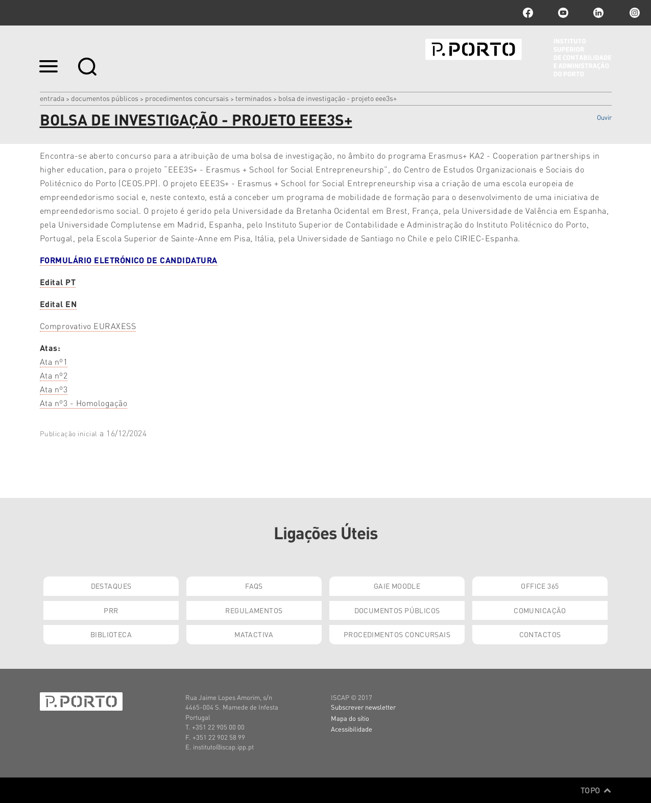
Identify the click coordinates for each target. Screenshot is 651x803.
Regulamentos (253, 610)
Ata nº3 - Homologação (84, 402)
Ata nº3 (54, 389)
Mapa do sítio (350, 718)
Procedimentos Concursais (187, 98)
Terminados (253, 98)
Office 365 (540, 585)
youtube (563, 13)
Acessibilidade (351, 728)
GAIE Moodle (397, 585)
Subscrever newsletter (363, 706)
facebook (528, 13)
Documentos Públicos (104, 98)
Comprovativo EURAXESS (88, 325)
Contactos (540, 634)
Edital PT (58, 282)
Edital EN (58, 303)
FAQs (254, 585)
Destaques (111, 585)
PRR (111, 610)
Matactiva (254, 634)
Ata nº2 (54, 375)
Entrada (52, 98)
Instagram (634, 13)
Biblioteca (111, 634)
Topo (596, 790)
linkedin (598, 13)
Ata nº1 (54, 361)
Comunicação (540, 610)
